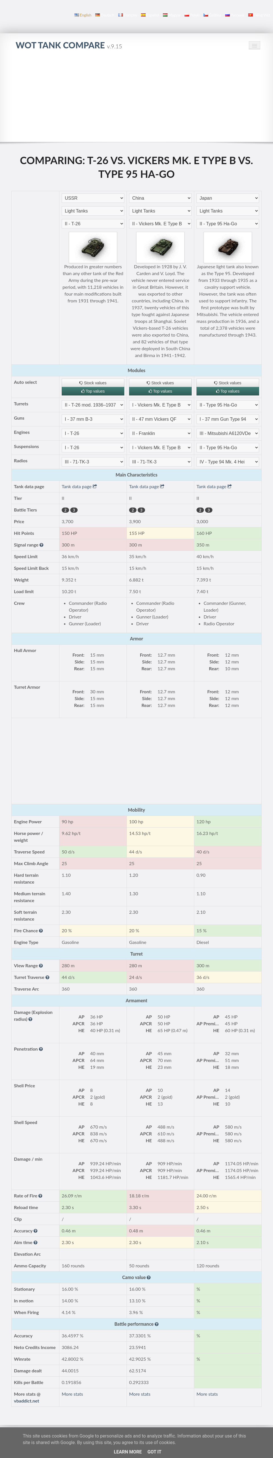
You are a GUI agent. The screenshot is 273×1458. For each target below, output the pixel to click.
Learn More (128, 1452)
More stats (72, 1394)
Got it (154, 1452)
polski (192, 15)
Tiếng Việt (259, 15)
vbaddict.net (26, 1400)
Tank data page (79, 486)
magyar (172, 15)
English (83, 15)
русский (234, 15)
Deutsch (104, 15)
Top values (93, 391)
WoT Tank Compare (69, 45)
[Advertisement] (136, 99)
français (127, 15)
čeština (212, 15)
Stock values (92, 383)
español (150, 15)
